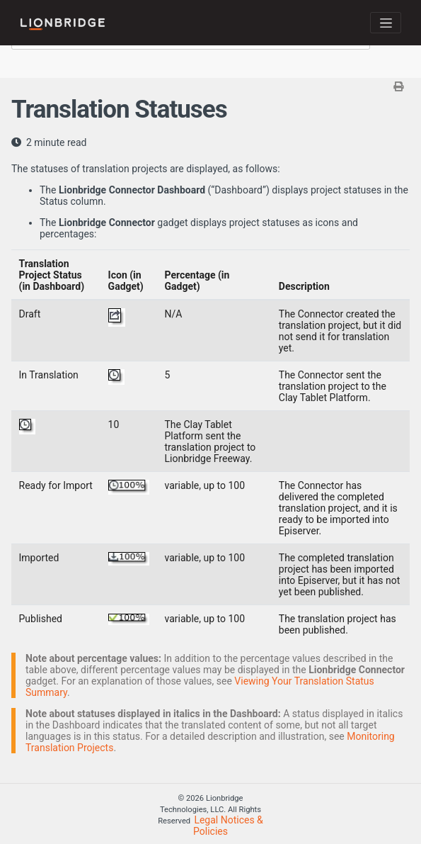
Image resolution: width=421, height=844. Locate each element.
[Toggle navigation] (385, 22)
